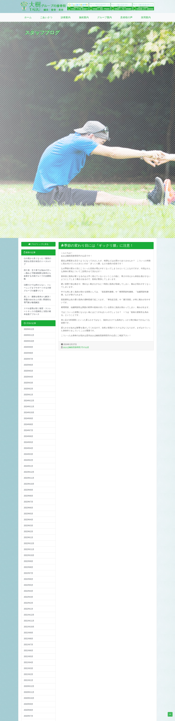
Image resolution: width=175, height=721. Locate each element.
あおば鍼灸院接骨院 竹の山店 (76, 347)
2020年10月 (29, 698)
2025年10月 (29, 341)
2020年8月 (28, 710)
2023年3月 (28, 526)
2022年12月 (29, 543)
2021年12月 (29, 615)
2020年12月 (29, 686)
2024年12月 (29, 401)
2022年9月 (28, 561)
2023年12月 (29, 472)
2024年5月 (28, 442)
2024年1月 (28, 466)
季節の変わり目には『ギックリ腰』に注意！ (97, 245)
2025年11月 (29, 335)
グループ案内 (104, 17)
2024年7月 (28, 430)
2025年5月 (28, 371)
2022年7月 (28, 573)
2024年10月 (29, 412)
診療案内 (65, 17)
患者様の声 (126, 17)
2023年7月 (28, 502)
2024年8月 (28, 424)
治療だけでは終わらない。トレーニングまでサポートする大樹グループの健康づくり (37, 288)
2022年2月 (28, 603)
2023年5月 (28, 514)
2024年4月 (28, 448)
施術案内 (84, 17)
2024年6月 (28, 436)
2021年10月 (29, 627)
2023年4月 (28, 520)
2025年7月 (28, 359)
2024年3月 (28, 454)
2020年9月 (28, 704)
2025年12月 (29, 329)
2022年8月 (28, 567)
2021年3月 (28, 668)
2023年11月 (29, 478)
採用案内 (146, 17)
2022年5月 (28, 585)
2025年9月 (28, 347)
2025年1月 (28, 395)
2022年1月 (28, 609)
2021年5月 (28, 656)
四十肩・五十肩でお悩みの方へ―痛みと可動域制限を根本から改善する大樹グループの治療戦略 (37, 274)
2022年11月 (29, 549)
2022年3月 (28, 597)
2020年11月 (29, 692)
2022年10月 (29, 555)
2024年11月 (29, 406)
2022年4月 (28, 591)
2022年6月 (28, 579)
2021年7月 (28, 645)
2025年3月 (28, 383)
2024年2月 (28, 460)
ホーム (28, 17)
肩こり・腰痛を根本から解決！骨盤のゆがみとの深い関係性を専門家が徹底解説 (37, 299)
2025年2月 (28, 389)
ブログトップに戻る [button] (38, 244)
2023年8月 (28, 496)
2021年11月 (29, 621)
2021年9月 (28, 633)
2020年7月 (28, 716)
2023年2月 (28, 531)
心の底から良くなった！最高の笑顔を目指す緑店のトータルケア (37, 261)
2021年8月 (28, 639)
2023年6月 (28, 508)
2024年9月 (28, 418)
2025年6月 (28, 365)
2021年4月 (28, 662)
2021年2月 (28, 674)
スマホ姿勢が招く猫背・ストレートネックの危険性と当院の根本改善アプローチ (37, 311)
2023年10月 (29, 484)
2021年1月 (28, 680)
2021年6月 (28, 650)
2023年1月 (28, 537)
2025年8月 (28, 353)
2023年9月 (28, 490)
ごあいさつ (46, 17)
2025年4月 (28, 377)
